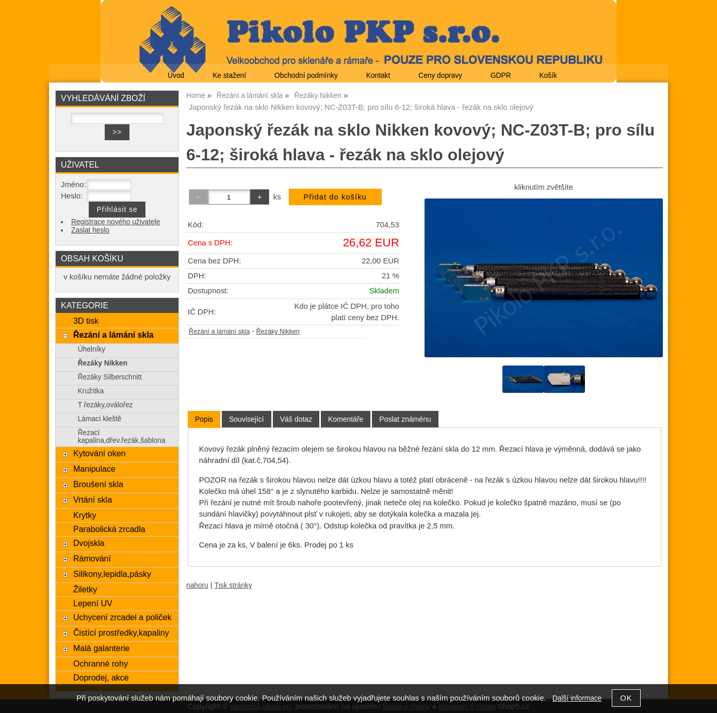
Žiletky (85, 589)
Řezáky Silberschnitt (110, 377)
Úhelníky (91, 349)
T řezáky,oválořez (105, 405)
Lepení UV (92, 603)
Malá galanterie (101, 648)
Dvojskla (89, 543)
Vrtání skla (92, 499)
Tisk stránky (233, 585)
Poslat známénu (405, 419)
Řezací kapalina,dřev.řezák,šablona (122, 436)
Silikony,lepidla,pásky (112, 573)
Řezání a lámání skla (219, 331)
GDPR (501, 75)
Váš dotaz (296, 419)
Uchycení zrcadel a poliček (122, 617)
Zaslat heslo (90, 230)
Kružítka (91, 391)
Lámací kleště (100, 419)
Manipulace (94, 468)
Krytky (84, 515)
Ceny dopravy (440, 75)
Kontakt (378, 75)
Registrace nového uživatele (115, 222)
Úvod (176, 75)
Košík (548, 75)
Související (246, 419)
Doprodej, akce (101, 677)
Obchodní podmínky (306, 75)
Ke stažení (229, 75)
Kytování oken (99, 453)
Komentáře (345, 419)
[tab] (204, 419)
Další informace (576, 698)
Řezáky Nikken (277, 331)
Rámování (92, 558)
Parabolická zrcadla (109, 529)
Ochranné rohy (100, 663)
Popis (204, 419)
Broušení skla (98, 484)
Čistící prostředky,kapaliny (121, 632)
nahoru (197, 585)
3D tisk (86, 320)
